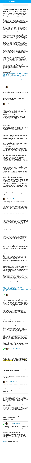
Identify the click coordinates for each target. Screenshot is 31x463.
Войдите (4, 441)
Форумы (5, 5)
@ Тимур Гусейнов (16, 87)
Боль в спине (11, 5)
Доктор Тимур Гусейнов (9, 1)
